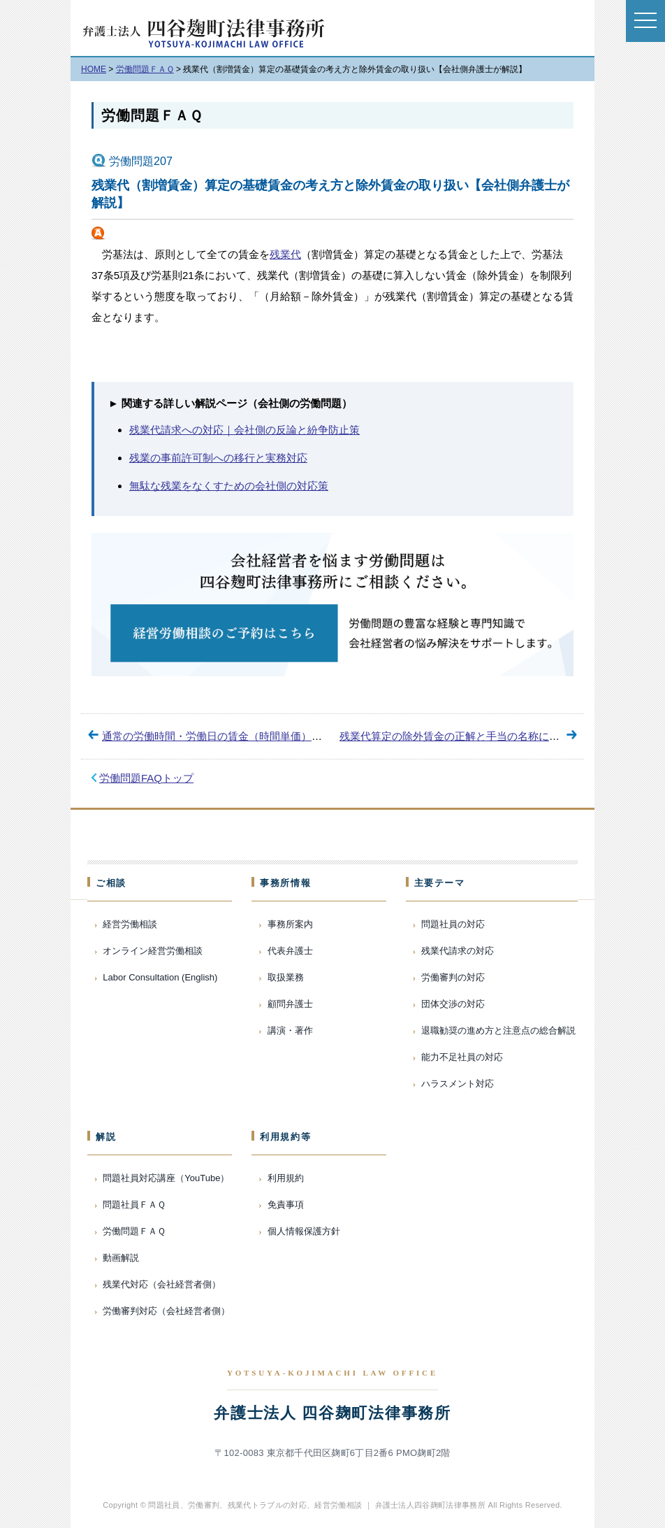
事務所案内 (290, 924)
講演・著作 (290, 1030)
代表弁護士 (290, 950)
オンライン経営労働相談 (153, 950)
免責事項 (286, 1204)
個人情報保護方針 (304, 1231)
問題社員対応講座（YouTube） (166, 1178)
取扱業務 (286, 977)
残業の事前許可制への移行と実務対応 (218, 458)
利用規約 (286, 1178)
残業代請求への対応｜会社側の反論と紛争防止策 (244, 430)
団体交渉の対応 (453, 1004)
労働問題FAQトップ (146, 778)
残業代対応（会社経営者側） (162, 1284)
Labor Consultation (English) (160, 977)
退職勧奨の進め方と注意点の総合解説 (498, 1030)
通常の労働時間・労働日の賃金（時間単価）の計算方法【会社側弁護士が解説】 (290, 736)
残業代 (285, 254)
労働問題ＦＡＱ (152, 115)
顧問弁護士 (290, 1004)
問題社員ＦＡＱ (134, 1204)
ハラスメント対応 (457, 1083)
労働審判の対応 (453, 977)
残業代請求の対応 (457, 950)
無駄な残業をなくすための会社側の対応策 (228, 486)
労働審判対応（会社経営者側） (166, 1311)
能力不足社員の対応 (462, 1057)
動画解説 (121, 1257)
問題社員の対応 (453, 924)
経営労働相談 (130, 924)
